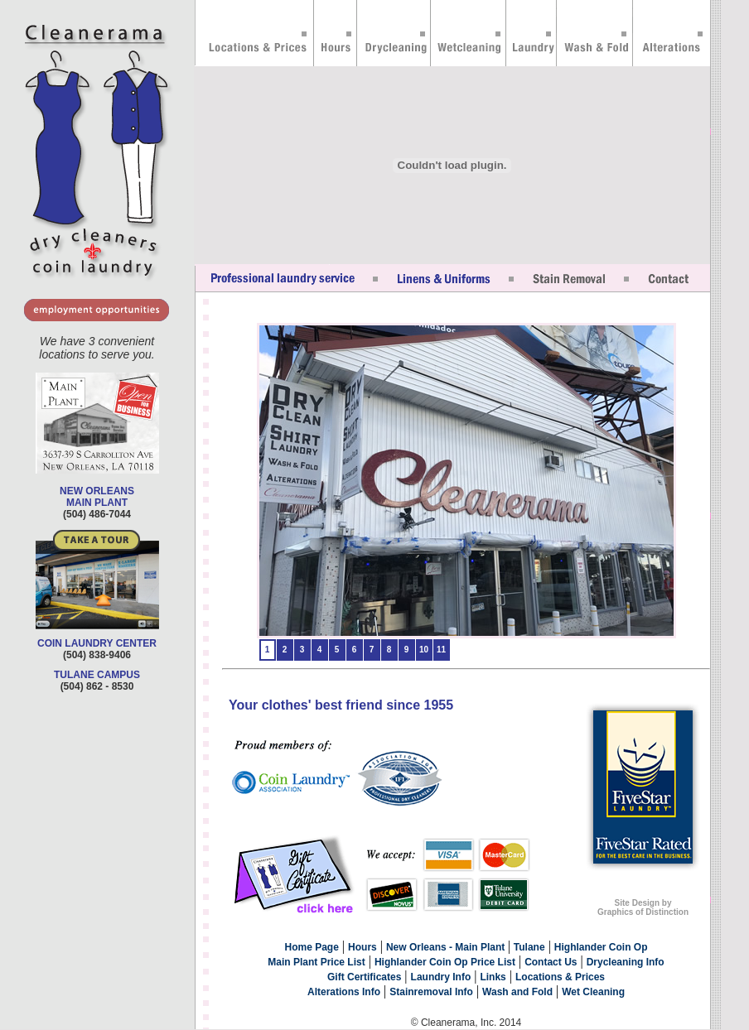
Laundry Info (441, 977)
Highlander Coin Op (601, 947)
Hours (362, 947)
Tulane (529, 947)
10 (423, 649)
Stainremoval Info (431, 992)
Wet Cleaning (593, 992)
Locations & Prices (560, 977)
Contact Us (550, 962)
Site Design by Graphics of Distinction (643, 907)
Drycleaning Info (625, 962)
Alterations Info (343, 992)
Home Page (312, 947)
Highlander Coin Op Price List (444, 962)
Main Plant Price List (316, 962)
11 (441, 649)
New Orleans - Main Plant (447, 947)
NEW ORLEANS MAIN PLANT (97, 496)
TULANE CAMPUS (97, 675)
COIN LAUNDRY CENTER (97, 643)
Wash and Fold (517, 992)
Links (492, 977)
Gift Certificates (364, 977)
